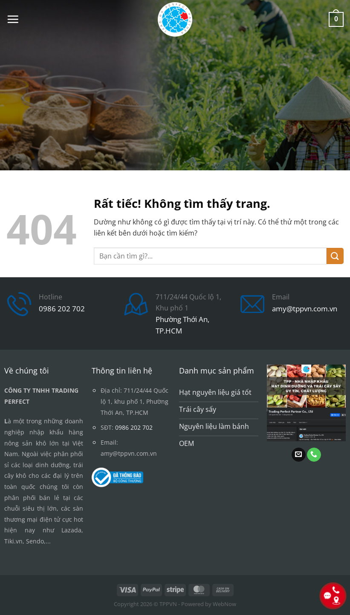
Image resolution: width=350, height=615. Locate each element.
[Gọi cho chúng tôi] (314, 455)
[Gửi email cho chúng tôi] (299, 455)
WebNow (224, 604)
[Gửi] (335, 256)
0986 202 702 (62, 308)
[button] (12, 19)
